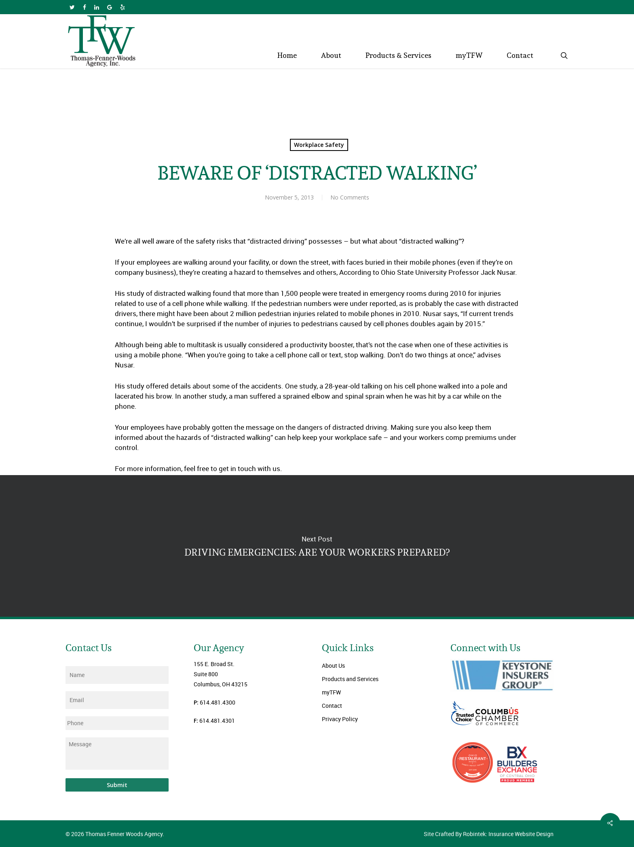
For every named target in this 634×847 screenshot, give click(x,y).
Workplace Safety (319, 145)
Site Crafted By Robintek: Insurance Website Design (489, 834)
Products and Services (350, 679)
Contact (332, 705)
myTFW (331, 692)
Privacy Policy (340, 719)
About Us (333, 665)
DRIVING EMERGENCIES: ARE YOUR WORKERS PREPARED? (317, 546)
